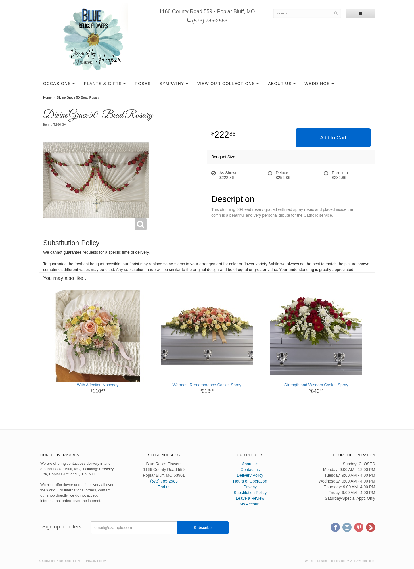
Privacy (250, 487)
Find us (163, 487)
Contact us (250, 469)
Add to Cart (333, 138)
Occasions (57, 83)
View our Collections (226, 83)
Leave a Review (250, 498)
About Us (280, 83)
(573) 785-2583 (207, 21)
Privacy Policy (96, 560)
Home (47, 97)
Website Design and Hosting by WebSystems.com (340, 560)
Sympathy (172, 83)
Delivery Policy (250, 475)
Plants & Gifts (103, 83)
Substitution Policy (250, 492)
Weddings (317, 83)
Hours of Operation (250, 481)
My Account (250, 504)
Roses (143, 83)
